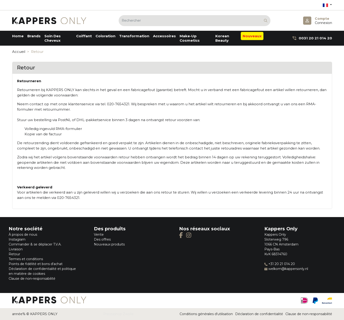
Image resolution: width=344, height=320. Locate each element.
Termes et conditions (26, 259)
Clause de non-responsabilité (32, 278)
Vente (99, 234)
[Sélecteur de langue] (327, 5)
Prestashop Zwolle (118, 314)
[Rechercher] (194, 20)
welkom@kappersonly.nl (286, 269)
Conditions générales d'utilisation (206, 314)
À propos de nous (23, 234)
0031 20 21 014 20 (312, 38)
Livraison (16, 249)
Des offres (102, 239)
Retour (14, 254)
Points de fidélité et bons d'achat (36, 264)
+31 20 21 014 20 (279, 264)
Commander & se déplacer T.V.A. (35, 244)
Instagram (17, 239)
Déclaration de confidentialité (259, 314)
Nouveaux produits (109, 244)
